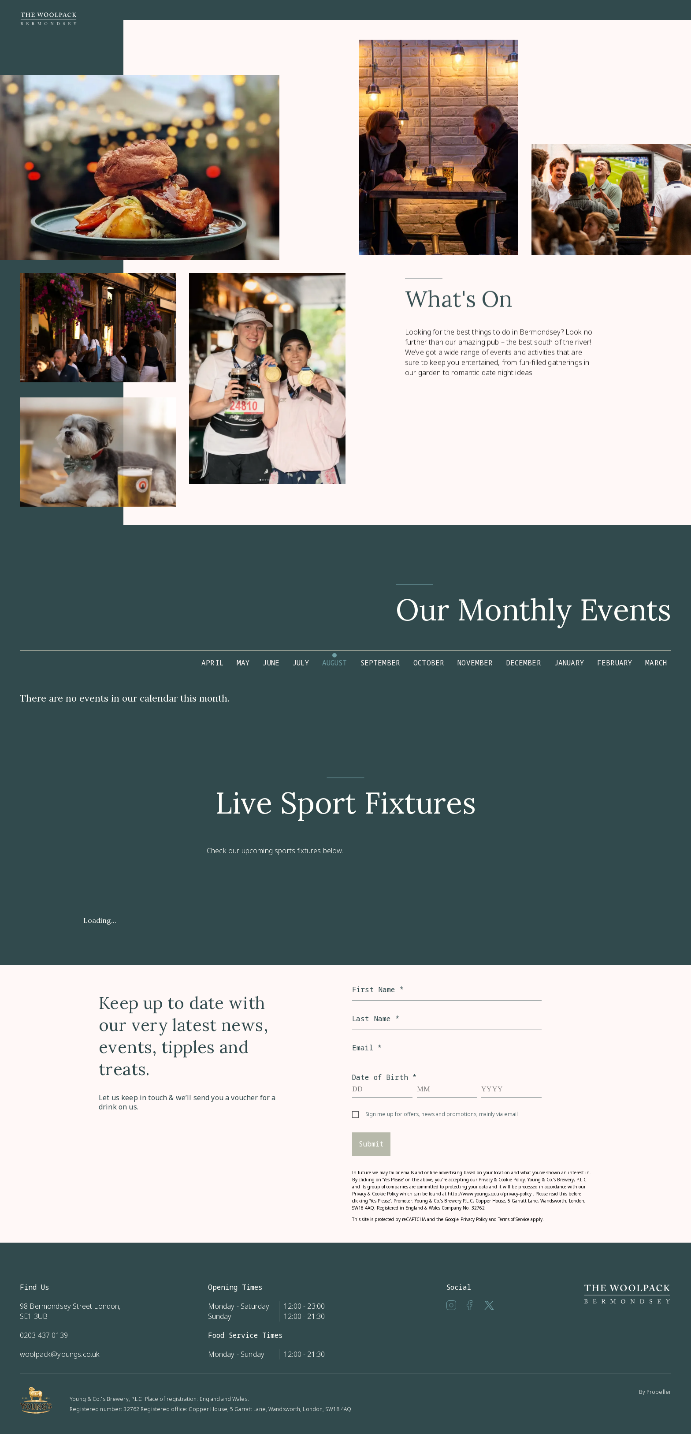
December (523, 663)
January (569, 663)
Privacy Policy (474, 1219)
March (656, 663)
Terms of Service (513, 1219)
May (243, 663)
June (271, 663)
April (212, 663)
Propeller (658, 1392)
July (301, 663)
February (614, 663)
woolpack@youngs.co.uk (60, 1354)
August (334, 663)
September (380, 663)
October (428, 663)
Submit (371, 1144)
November (475, 663)
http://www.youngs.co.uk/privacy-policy (489, 1194)
